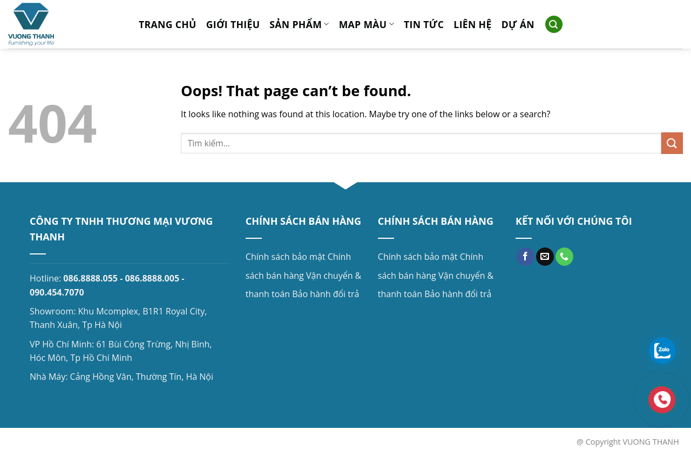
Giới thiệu (233, 24)
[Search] (554, 24)
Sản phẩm (299, 24)
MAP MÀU (366, 24)
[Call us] (564, 256)
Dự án (518, 24)
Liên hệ (472, 24)
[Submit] (672, 142)
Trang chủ (168, 24)
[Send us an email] (545, 256)
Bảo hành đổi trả (325, 294)
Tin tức (424, 24)
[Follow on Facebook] (525, 256)
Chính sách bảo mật (286, 257)
